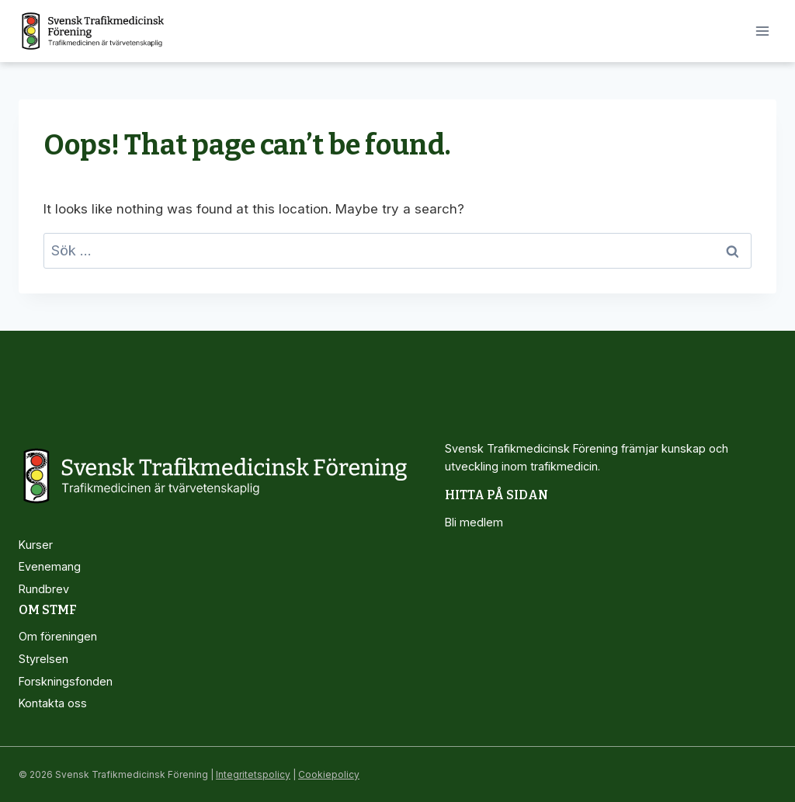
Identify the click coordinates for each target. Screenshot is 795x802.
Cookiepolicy (328, 774)
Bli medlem (474, 522)
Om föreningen (58, 636)
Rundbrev (44, 588)
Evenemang (50, 566)
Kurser (36, 544)
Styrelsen (43, 658)
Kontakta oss (53, 703)
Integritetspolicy (253, 774)
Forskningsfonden (66, 681)
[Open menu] (762, 31)
